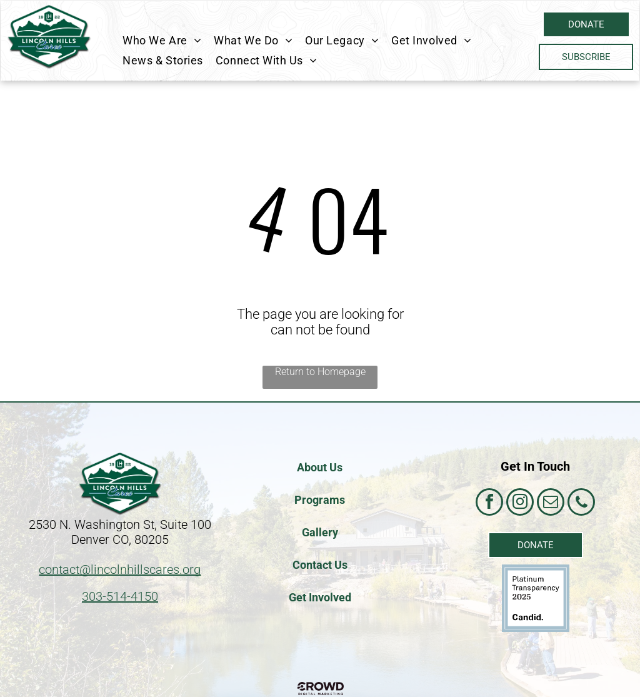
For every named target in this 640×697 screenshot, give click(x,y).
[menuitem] (162, 40)
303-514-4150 (120, 596)
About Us (319, 467)
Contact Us (320, 564)
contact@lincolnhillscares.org (120, 569)
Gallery (320, 532)
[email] (550, 503)
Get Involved (320, 597)
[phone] (581, 503)
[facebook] (489, 503)
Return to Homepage (320, 372)
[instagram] (520, 503)
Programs (319, 499)
